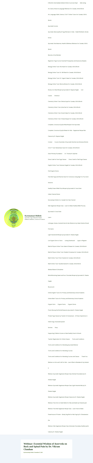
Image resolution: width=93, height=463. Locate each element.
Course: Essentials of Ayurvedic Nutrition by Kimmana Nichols (71, 142)
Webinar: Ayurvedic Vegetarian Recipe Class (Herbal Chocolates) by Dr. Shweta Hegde (67, 376)
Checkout (56, 95)
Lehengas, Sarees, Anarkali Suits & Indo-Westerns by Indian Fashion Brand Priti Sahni (68, 226)
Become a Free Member (54, 55)
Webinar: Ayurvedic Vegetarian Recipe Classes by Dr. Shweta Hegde (66, 397)
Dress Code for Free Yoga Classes (57, 159)
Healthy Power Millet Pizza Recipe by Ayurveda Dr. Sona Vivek (64, 188)
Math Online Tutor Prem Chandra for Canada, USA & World (64, 258)
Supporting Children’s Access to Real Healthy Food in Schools (64, 333)
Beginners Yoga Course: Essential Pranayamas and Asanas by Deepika (67, 61)
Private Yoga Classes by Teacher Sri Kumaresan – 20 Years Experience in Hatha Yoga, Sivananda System (67, 319)
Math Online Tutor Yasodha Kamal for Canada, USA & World (64, 264)
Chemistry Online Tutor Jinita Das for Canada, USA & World (64, 107)
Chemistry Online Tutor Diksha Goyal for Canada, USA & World (65, 101)
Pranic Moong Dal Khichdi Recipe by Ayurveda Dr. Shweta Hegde (65, 310)
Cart (82, 90)
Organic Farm (51, 304)
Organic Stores (72, 304)
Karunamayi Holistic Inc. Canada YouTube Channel (61, 200)
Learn (49, 217)
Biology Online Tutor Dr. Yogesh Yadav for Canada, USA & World (65, 78)
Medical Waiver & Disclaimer (55, 269)
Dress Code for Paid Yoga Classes (78, 159)
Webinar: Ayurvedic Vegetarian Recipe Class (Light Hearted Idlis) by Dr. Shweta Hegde (67, 388)
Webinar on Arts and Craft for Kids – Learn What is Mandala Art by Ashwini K (68, 365)
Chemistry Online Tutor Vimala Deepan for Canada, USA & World (65, 119)
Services (50, 327)
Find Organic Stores (53, 171)
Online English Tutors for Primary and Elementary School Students (66, 293)
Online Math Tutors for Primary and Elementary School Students (65, 298)
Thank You (84, 356)
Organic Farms (62, 304)
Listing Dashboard (70, 240)
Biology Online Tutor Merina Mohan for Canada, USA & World (65, 84)
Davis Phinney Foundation (55, 153)
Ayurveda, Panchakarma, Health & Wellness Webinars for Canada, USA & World (67, 46)
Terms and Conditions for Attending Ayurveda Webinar (63, 345)
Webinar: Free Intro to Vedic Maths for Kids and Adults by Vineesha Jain (67, 403)
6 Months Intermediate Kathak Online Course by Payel (63, 3)
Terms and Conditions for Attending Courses (60, 350)
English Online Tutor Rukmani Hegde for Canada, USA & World (65, 165)
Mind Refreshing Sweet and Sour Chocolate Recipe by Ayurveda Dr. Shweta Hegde (68, 278)
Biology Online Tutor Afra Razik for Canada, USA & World (63, 66)
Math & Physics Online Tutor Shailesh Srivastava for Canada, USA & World (68, 252)
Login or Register (82, 240)
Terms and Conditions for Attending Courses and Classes (63, 356)
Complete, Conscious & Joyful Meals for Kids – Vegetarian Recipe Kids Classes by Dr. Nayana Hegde (67, 133)
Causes (50, 95)
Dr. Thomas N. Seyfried (71, 153)
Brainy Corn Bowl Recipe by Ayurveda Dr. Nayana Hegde (63, 90)
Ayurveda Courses (53, 26)
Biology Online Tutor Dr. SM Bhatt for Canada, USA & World (64, 72)
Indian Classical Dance (54, 194)
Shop (56, 327)
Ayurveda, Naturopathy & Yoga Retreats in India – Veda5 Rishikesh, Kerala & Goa (68, 34)
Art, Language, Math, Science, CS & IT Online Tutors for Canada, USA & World (67, 17)
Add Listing (83, 3)
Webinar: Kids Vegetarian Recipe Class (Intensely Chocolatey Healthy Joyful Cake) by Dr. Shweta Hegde (68, 429)
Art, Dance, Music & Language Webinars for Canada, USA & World (66, 8)
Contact (50, 142)
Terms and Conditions (78, 339)
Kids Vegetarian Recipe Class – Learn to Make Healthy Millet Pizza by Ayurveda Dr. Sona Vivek (66, 208)
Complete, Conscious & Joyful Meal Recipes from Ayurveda (64, 124)
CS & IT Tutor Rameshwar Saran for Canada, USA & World (63, 148)
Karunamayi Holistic (33, 216)
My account (51, 287)
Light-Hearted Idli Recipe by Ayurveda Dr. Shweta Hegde (63, 235)
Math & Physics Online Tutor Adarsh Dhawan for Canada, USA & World (67, 246)
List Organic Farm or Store (55, 240)
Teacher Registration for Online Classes (59, 339)
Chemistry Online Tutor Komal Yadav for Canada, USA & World (65, 113)
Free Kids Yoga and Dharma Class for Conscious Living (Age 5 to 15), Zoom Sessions (68, 179)
